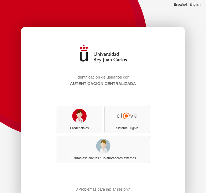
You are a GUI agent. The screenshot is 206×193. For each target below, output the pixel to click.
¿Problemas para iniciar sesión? (103, 189)
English (195, 4)
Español (180, 4)
